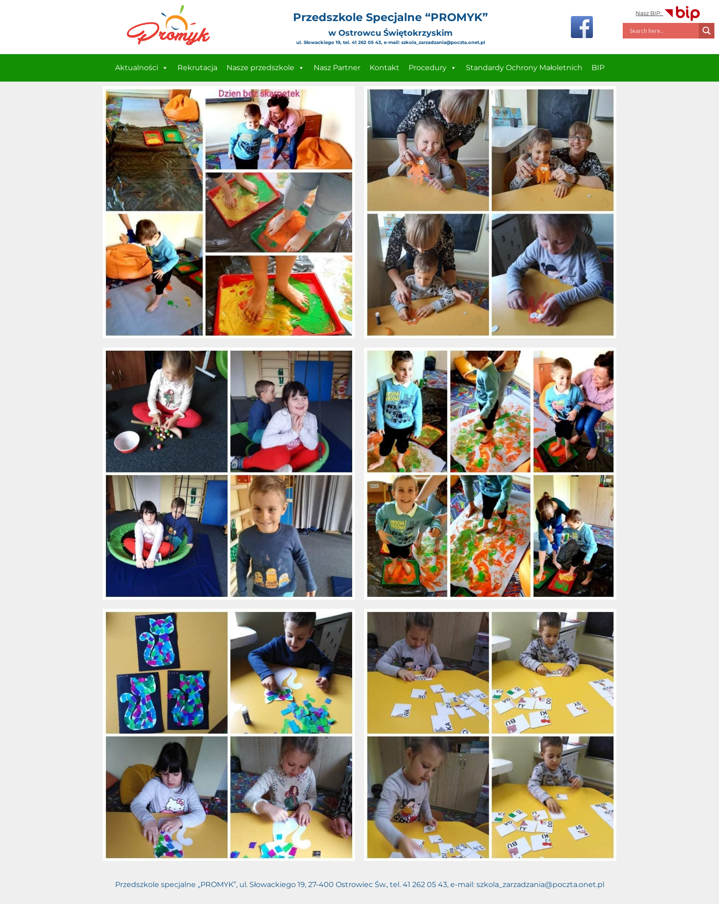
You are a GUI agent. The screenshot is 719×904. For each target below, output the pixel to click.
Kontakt (384, 67)
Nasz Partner (337, 67)
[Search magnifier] (706, 31)
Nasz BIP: (668, 13)
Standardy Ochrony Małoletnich (524, 67)
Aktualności (141, 68)
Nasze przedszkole (265, 68)
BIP (598, 67)
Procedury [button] (433, 68)
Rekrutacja (197, 67)
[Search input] (663, 31)
